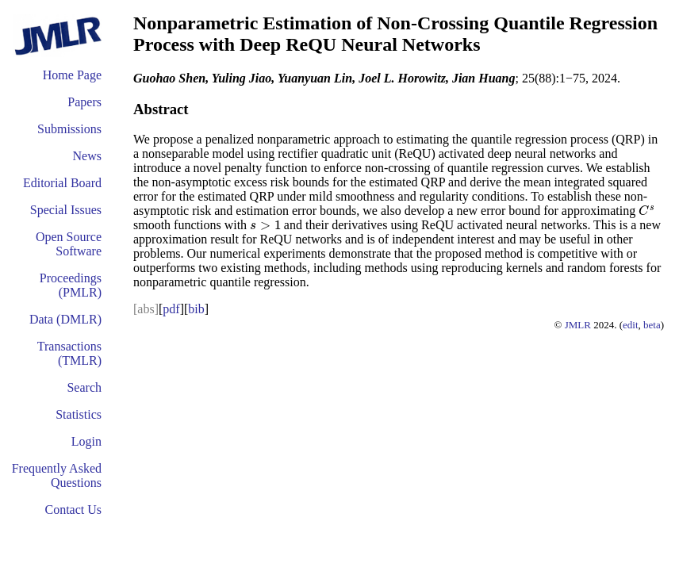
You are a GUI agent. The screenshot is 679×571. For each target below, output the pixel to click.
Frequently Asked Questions (57, 475)
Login (86, 441)
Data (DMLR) (65, 319)
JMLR (578, 325)
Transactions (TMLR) (69, 353)
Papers (84, 102)
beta (652, 325)
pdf (171, 309)
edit (631, 325)
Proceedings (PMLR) (71, 285)
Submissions (69, 129)
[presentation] (647, 210)
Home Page (72, 75)
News (87, 156)
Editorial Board (62, 183)
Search (84, 387)
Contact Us (73, 509)
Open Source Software (69, 244)
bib (196, 309)
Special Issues (66, 210)
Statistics (79, 414)
